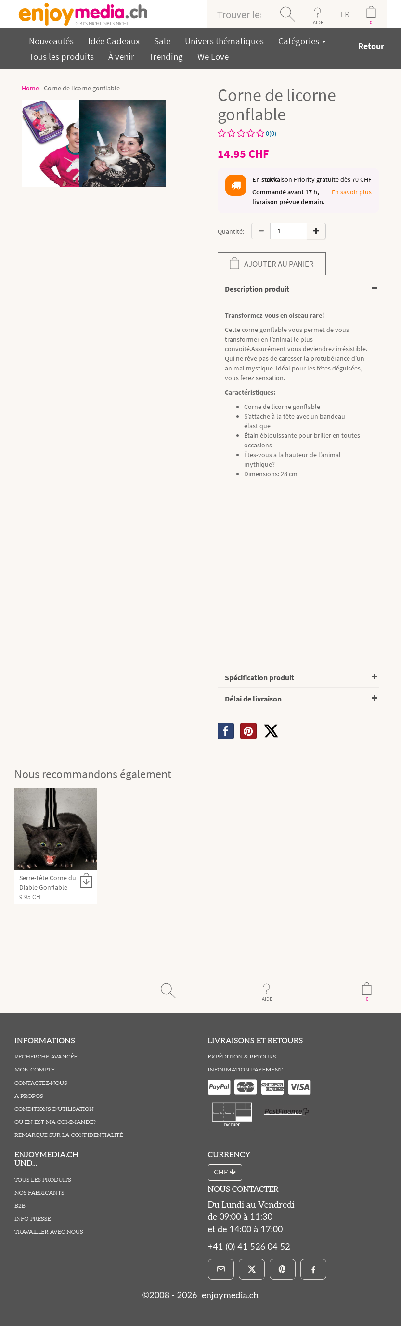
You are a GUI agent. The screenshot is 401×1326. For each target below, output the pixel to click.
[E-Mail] (221, 1269)
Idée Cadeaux (114, 41)
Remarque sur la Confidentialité (68, 1135)
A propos (28, 1096)
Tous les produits (61, 56)
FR (344, 14)
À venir (121, 56)
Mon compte (34, 1069)
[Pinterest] (283, 1269)
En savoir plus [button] (352, 192)
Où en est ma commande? (55, 1122)
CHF (225, 1172)
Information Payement (245, 1069)
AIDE (318, 22)
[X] (271, 731)
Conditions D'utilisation (54, 1109)
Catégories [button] (302, 41)
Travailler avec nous (48, 1232)
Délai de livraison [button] (253, 698)
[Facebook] (313, 1269)
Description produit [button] (257, 288)
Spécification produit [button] (259, 677)
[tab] (299, 289)
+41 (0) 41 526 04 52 (249, 1247)
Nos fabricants (39, 1193)
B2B (20, 1206)
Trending (166, 56)
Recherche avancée (46, 1056)
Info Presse (32, 1219)
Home (30, 88)
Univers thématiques (224, 41)
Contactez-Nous (40, 1083)
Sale (162, 41)
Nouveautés (51, 41)
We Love (213, 56)
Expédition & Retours (242, 1056)
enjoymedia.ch (229, 1295)
